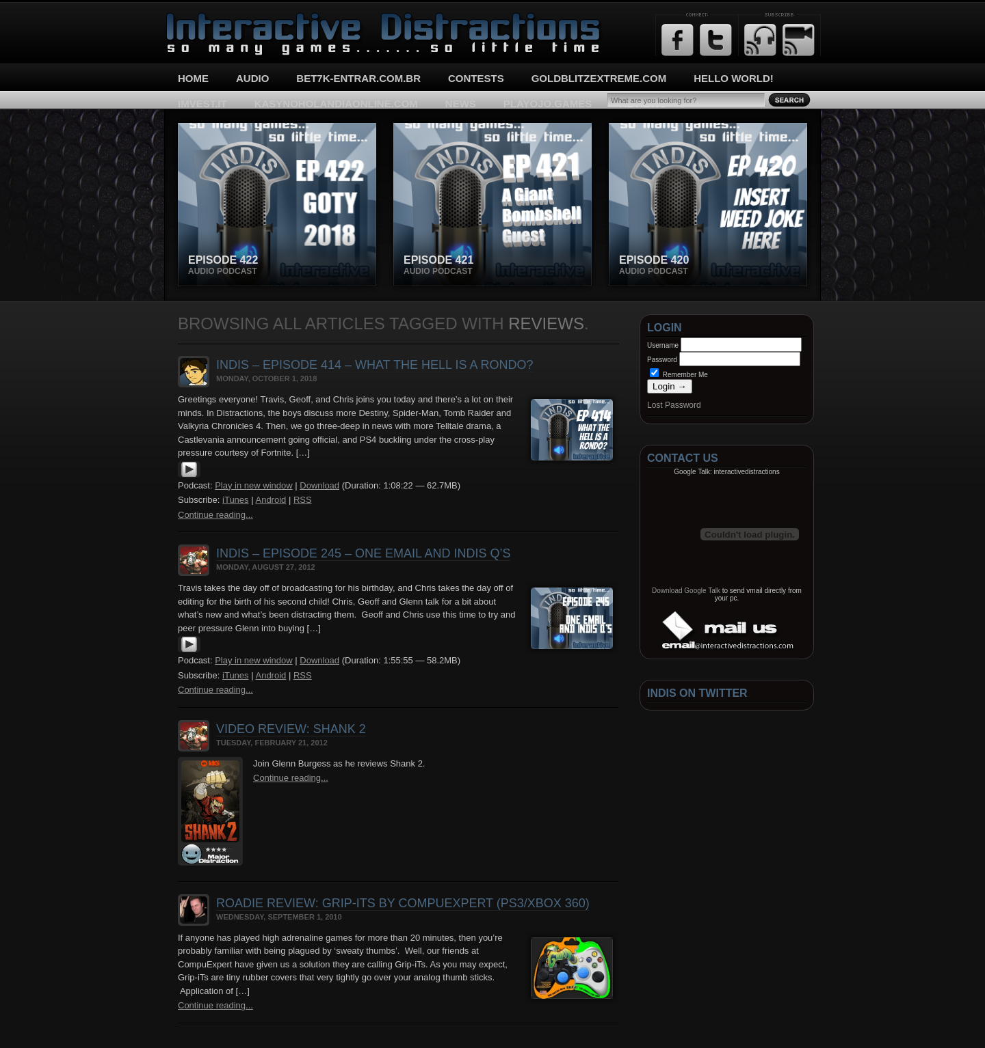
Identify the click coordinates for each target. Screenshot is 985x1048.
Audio (252, 78)
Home (193, 78)
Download (319, 485)
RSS (302, 500)
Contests (476, 78)
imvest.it (202, 103)
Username (663, 345)
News (460, 103)
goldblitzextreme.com (599, 78)
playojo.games (547, 103)
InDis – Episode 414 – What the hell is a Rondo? (375, 365)
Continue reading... (215, 515)
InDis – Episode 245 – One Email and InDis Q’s (363, 553)
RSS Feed (760, 40)
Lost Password (674, 405)
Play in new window (253, 485)
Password (662, 359)
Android (270, 500)
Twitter (716, 40)
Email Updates (799, 40)
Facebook (677, 40)
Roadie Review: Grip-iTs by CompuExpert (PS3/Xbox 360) (403, 903)
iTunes (235, 500)
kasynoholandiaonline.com (336, 103)
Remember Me (679, 374)
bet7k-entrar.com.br (358, 78)
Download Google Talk (686, 590)
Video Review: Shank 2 (291, 729)
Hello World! (734, 78)
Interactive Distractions (216, 17)
